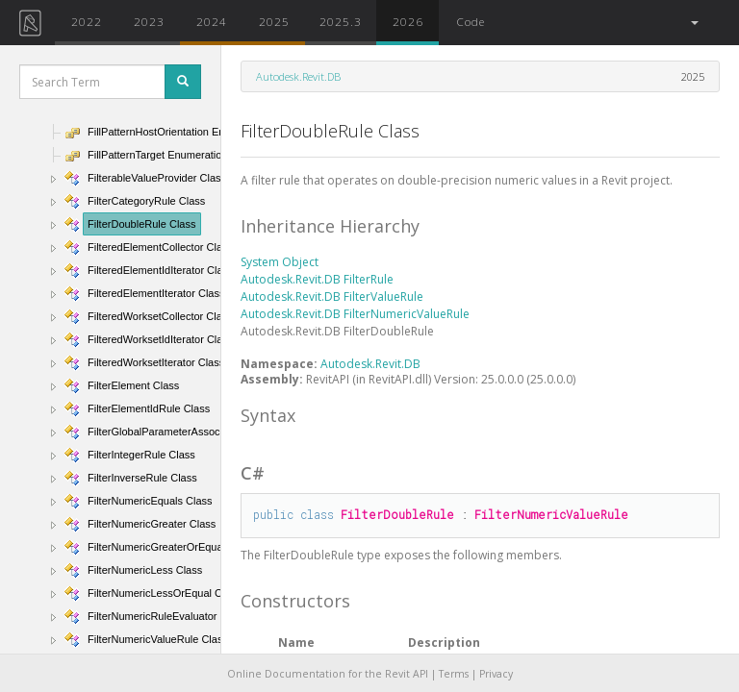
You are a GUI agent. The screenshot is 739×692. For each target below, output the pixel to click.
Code (470, 21)
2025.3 (340, 21)
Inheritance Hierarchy (330, 225)
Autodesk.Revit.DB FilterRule (317, 279)
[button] (693, 22)
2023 (149, 21)
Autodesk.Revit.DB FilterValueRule (332, 296)
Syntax (268, 415)
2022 (86, 21)
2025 (274, 21)
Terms (454, 673)
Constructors (295, 600)
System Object (280, 262)
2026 (408, 21)
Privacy (496, 673)
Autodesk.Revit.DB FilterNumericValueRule (355, 314)
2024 (211, 21)
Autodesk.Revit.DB (298, 76)
